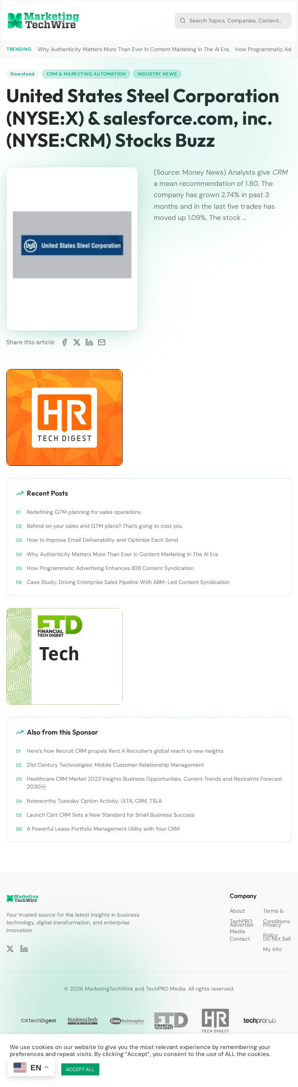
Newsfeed (22, 74)
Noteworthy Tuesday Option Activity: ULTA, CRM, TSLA (94, 800)
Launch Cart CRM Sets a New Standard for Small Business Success (110, 814)
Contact (240, 938)
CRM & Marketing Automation (86, 74)
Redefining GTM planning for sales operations (84, 511)
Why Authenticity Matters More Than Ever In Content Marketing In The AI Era (133, 49)
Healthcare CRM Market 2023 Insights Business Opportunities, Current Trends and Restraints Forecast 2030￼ (154, 782)
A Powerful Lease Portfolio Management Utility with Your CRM (103, 828)
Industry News (157, 74)
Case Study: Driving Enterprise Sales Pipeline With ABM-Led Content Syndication (128, 582)
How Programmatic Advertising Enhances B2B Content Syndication (110, 568)
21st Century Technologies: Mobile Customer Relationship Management (115, 764)
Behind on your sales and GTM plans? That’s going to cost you (104, 525)
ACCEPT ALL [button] (80, 1069)
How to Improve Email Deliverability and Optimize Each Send (102, 539)
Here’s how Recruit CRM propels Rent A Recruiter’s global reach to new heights (125, 750)
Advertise (241, 924)
